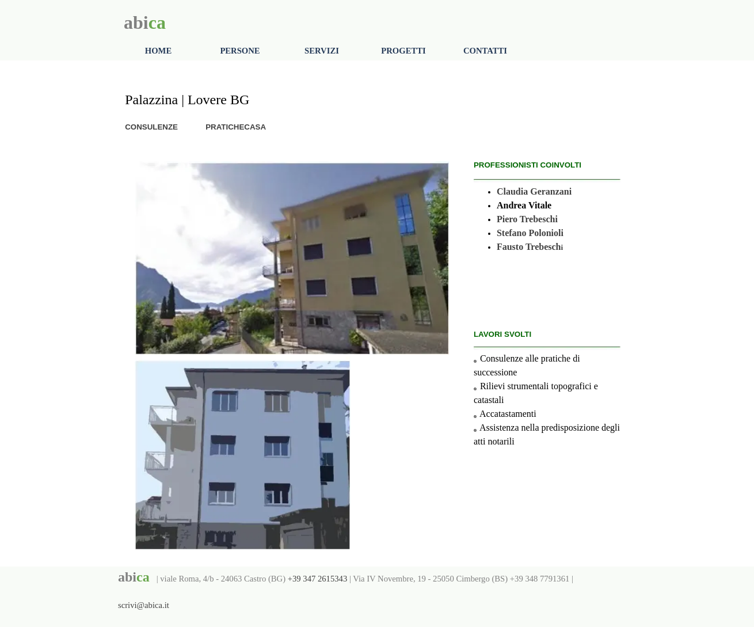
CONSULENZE (151, 127)
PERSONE (240, 50)
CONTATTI (485, 50)
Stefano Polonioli (530, 233)
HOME (158, 50)
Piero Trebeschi (527, 219)
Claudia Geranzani (534, 191)
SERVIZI (321, 50)
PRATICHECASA (235, 127)
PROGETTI (403, 50)
